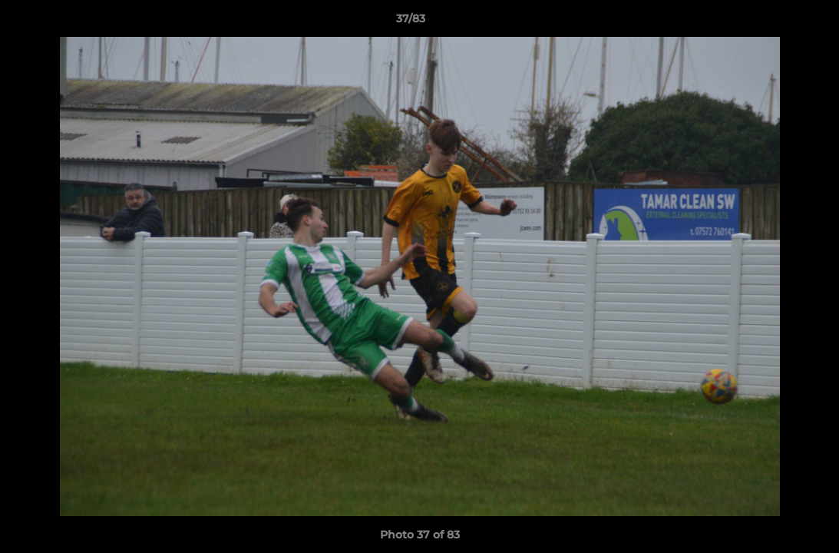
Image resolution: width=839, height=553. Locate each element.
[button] (774, 22)
